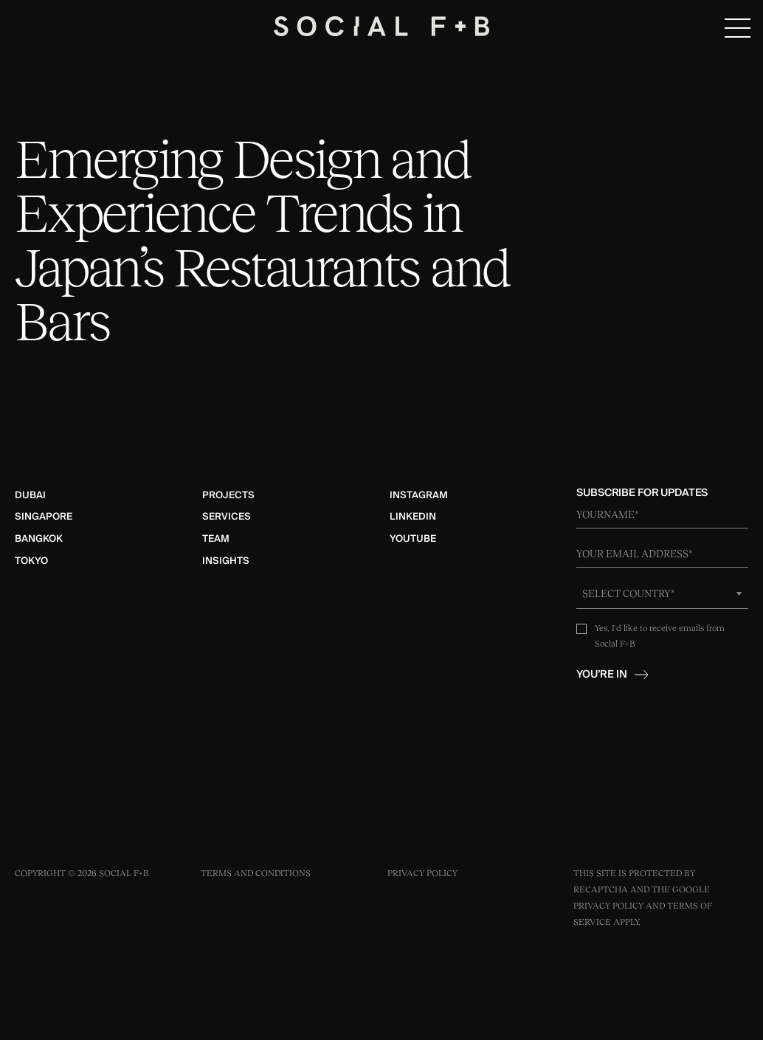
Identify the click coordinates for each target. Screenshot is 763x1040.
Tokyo (31, 561)
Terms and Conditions (256, 873)
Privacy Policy (422, 873)
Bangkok (39, 539)
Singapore (43, 517)
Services (226, 517)
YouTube (413, 539)
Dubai (30, 495)
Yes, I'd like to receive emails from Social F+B (660, 636)
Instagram (419, 495)
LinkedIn (413, 517)
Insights (225, 561)
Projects (228, 495)
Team (215, 539)
